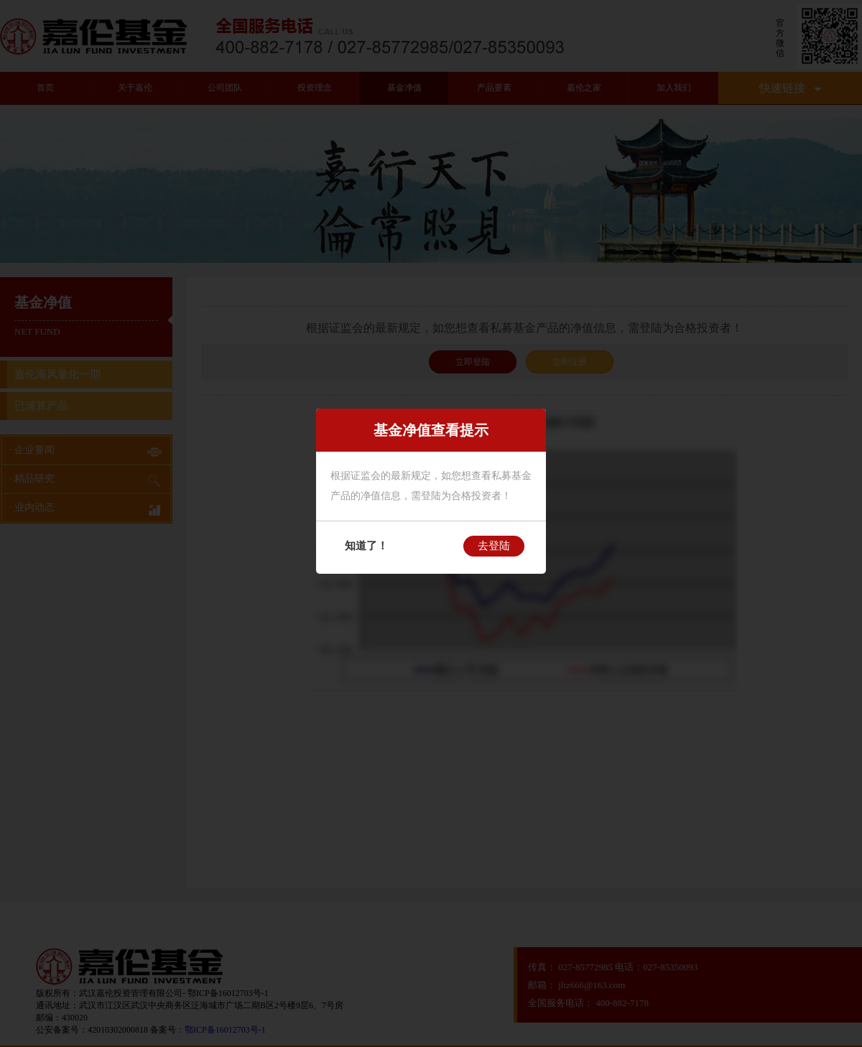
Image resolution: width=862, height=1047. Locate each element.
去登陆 (494, 546)
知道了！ (366, 546)
